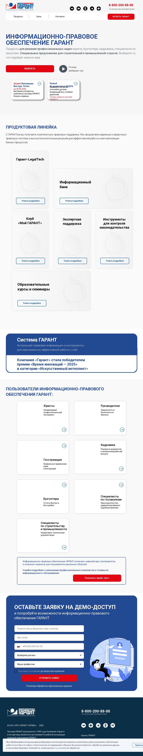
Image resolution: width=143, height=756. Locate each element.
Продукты (18, 16)
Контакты (60, 16)
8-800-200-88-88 (95, 711)
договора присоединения (52, 671)
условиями (61, 748)
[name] (49, 628)
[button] (121, 17)
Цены (38, 16)
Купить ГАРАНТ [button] (88, 735)
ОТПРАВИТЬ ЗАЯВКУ (49, 678)
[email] (49, 637)
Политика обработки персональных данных (49, 686)
